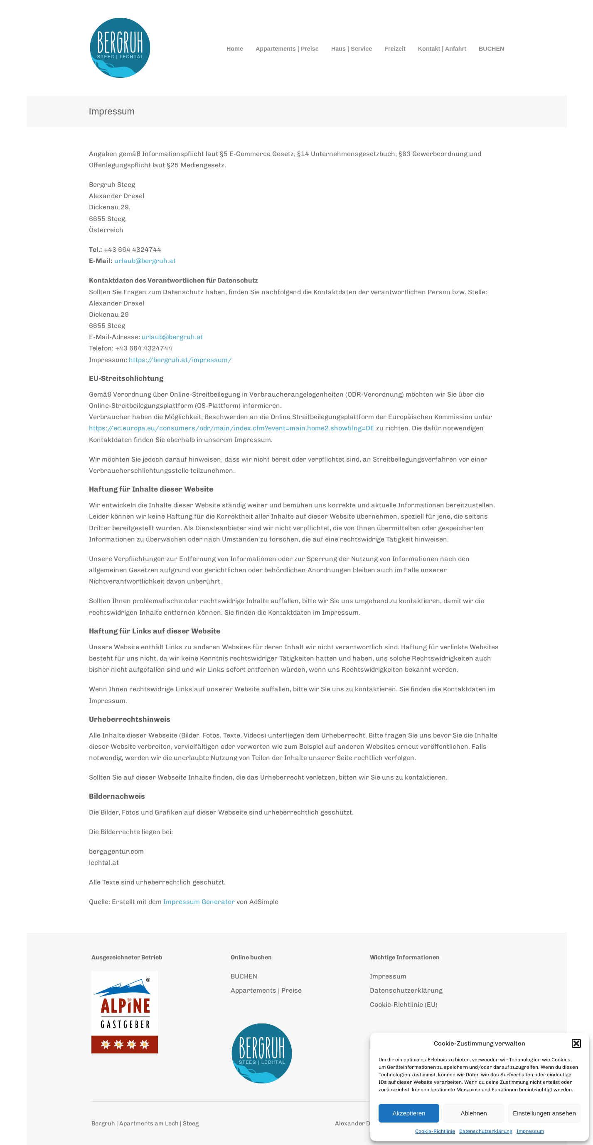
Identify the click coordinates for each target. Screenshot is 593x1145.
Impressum (530, 1131)
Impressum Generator (199, 902)
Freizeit (394, 48)
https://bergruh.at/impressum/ (180, 360)
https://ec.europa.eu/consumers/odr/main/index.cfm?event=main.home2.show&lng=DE (231, 428)
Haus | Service (351, 48)
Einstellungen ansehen (544, 1113)
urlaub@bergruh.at (145, 261)
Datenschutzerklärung (485, 1131)
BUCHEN (491, 48)
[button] (576, 1043)
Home (234, 48)
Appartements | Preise (287, 48)
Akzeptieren (408, 1113)
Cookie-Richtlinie (435, 1131)
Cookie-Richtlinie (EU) (404, 1004)
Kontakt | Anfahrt (442, 48)
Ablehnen (473, 1113)
